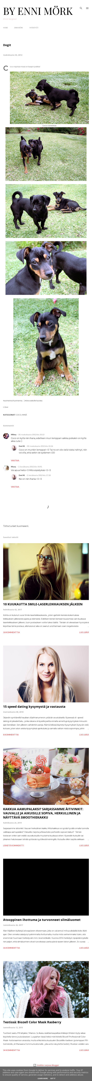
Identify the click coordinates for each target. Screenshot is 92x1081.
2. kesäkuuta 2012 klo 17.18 (39, 475)
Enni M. (22, 446)
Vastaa (15, 460)
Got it (52, 1078)
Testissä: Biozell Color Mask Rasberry (32, 1022)
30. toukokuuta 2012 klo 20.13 (31, 434)
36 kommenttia (11, 948)
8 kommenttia (11, 734)
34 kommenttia (11, 1050)
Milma (13, 434)
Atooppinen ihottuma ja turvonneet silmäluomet (41, 920)
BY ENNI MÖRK (38, 10)
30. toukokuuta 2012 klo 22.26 (40, 446)
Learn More (43, 1078)
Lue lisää (84, 632)
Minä (24, 415)
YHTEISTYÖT (33, 28)
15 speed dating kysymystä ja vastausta (34, 706)
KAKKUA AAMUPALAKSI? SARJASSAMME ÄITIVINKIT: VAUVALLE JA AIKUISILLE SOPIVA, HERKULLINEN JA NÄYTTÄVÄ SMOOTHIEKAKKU (43, 813)
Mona (13, 467)
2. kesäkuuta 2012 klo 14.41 (30, 467)
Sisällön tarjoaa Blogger (46, 1065)
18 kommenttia (11, 632)
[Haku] (81, 4)
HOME (5, 28)
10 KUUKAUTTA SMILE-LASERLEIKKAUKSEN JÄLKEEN (43, 604)
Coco (18, 415)
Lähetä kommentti (13, 845)
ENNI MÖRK (18, 28)
